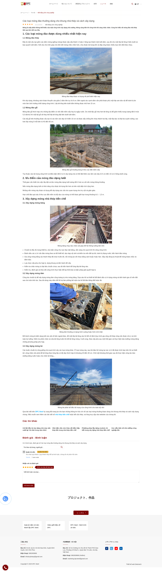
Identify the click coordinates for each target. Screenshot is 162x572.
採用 (95, 4)
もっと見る (81, 513)
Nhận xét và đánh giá (30, 463)
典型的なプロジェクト (82, 4)
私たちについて (66, 4)
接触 (112, 4)
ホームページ (52, 4)
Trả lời (28, 457)
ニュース (104, 4)
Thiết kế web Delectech (133, 564)
